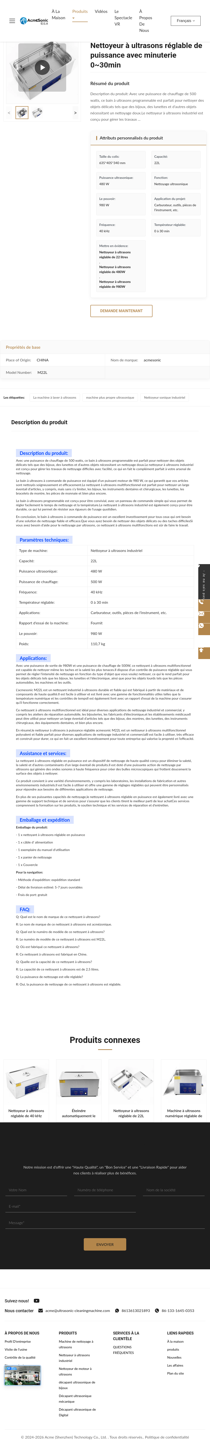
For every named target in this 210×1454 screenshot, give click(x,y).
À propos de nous (145, 21)
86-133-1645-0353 (174, 1310)
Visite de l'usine (16, 1349)
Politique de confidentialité (167, 1437)
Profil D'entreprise (18, 1341)
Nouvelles (174, 1357)
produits (173, 1349)
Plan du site (175, 1373)
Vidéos (101, 11)
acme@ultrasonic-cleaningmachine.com (74, 1310)
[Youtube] (37, 1301)
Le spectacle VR (123, 17)
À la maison (58, 14)
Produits (80, 11)
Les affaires (175, 1365)
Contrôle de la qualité (20, 1357)
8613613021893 (132, 1310)
